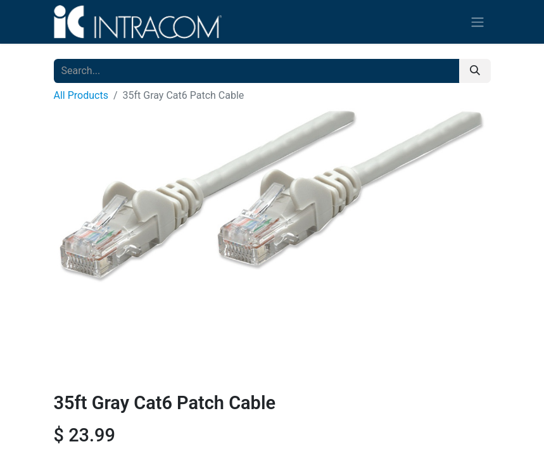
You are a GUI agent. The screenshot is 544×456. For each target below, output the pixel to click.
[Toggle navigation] (477, 21)
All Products (81, 95)
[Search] (475, 71)
